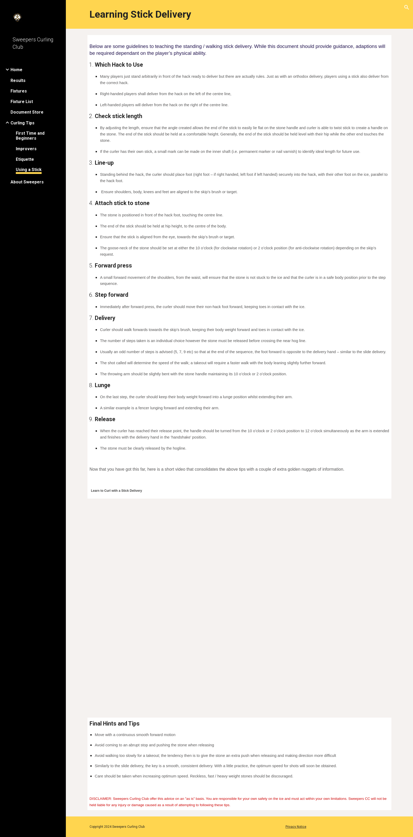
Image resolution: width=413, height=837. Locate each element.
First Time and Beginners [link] (30, 136)
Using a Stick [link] (29, 169)
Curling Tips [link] (23, 122)
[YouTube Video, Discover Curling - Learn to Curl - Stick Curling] (239, 602)
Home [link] (16, 69)
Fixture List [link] (22, 101)
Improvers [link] (26, 148)
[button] (406, 7)
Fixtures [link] (19, 91)
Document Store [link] (27, 112)
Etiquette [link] (25, 159)
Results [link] (18, 80)
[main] (239, 14)
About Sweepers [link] (27, 181)
